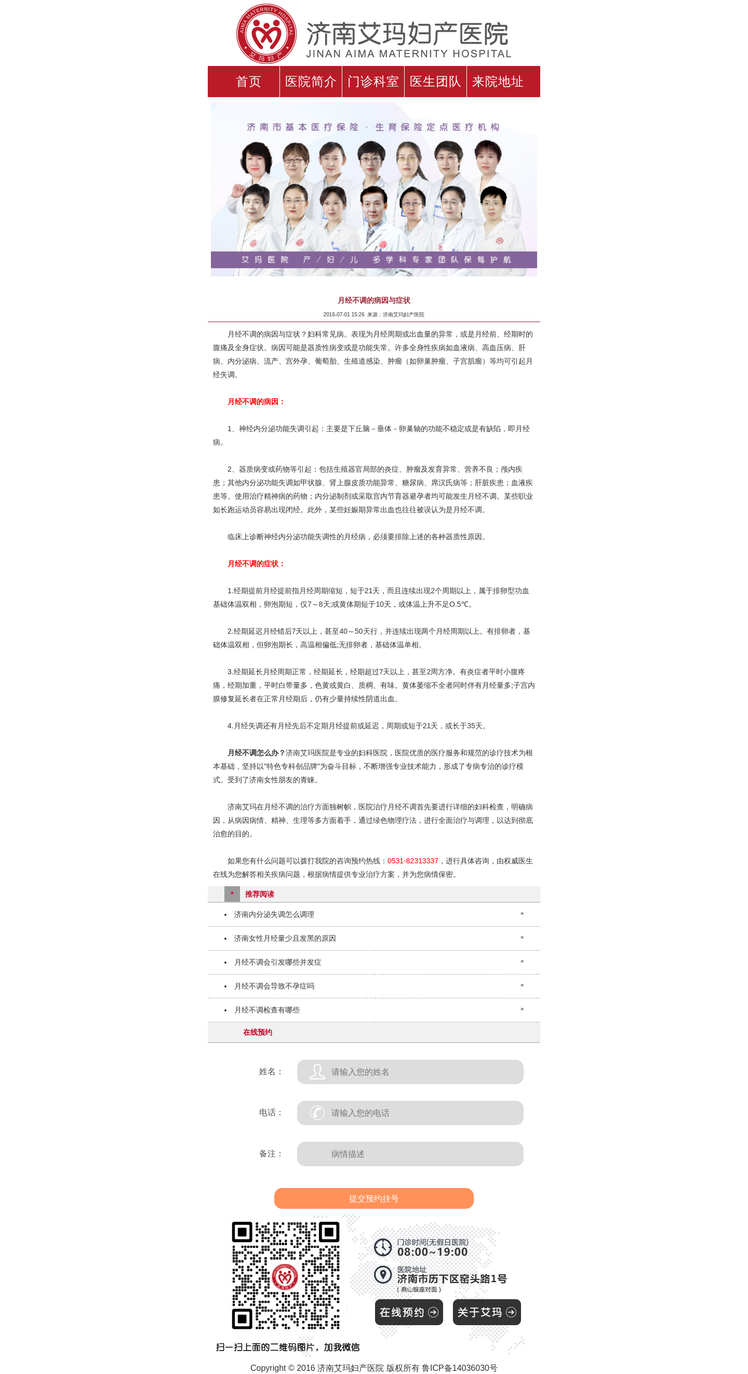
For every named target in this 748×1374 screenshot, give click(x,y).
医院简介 (311, 81)
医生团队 (436, 81)
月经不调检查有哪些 (267, 1010)
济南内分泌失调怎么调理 (274, 914)
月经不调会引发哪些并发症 (278, 962)
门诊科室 (373, 81)
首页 (249, 81)
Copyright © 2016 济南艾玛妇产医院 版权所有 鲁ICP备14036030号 (374, 1368)
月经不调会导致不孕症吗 (274, 986)
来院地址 (498, 81)
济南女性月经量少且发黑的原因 (285, 938)
